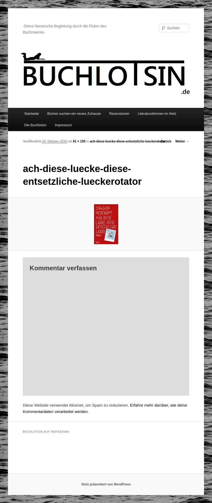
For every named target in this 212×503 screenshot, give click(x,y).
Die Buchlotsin (35, 125)
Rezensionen (119, 114)
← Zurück (164, 141)
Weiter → (182, 141)
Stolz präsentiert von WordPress (106, 484)
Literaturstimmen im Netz (157, 114)
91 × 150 (79, 141)
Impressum (63, 125)
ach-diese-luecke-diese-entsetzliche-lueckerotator (127, 141)
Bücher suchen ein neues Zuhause (74, 114)
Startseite (31, 114)
